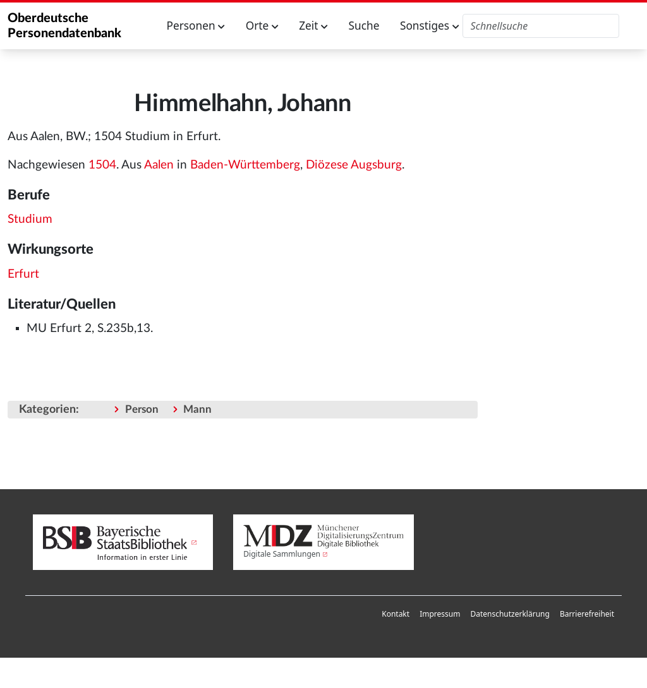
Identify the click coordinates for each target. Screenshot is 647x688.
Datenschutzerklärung (509, 613)
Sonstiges (429, 25)
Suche (364, 25)
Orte (262, 25)
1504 (102, 165)
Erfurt (23, 274)
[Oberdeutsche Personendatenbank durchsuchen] (541, 26)
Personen (196, 25)
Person (142, 409)
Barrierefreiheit (587, 613)
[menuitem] (395, 614)
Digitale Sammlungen (281, 554)
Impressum (440, 613)
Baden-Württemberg (245, 165)
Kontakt (395, 613)
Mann (197, 409)
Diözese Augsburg (354, 165)
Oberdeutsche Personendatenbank (64, 26)
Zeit (313, 25)
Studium (30, 219)
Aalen (159, 165)
